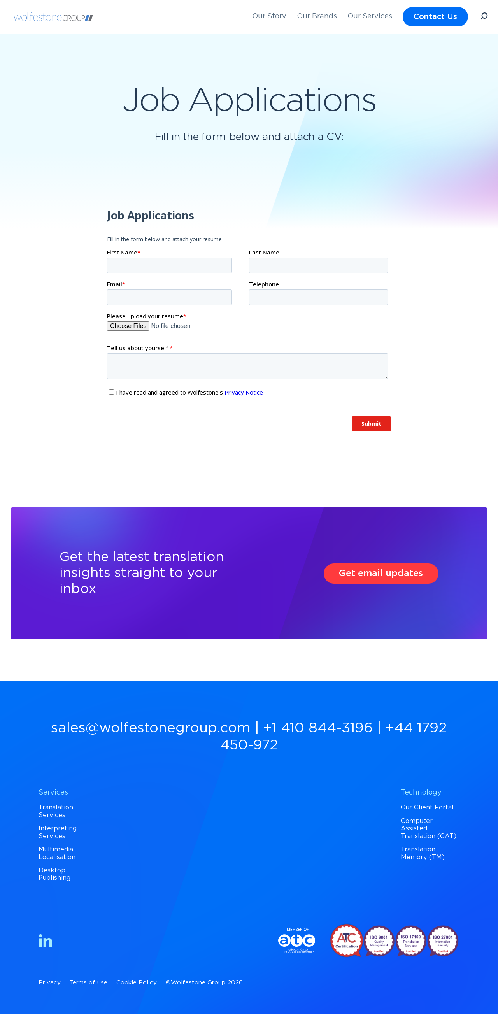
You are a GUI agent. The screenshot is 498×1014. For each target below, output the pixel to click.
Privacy (50, 983)
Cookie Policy (136, 983)
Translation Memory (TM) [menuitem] (423, 853)
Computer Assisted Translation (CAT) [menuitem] (428, 828)
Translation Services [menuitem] (56, 811)
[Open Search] (483, 17)
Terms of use (88, 983)
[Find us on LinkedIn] (46, 942)
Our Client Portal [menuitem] (427, 807)
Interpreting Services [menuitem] (58, 832)
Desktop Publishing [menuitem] (54, 874)
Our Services (369, 16)
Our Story (269, 16)
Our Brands (317, 16)
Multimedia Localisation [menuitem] (57, 853)
